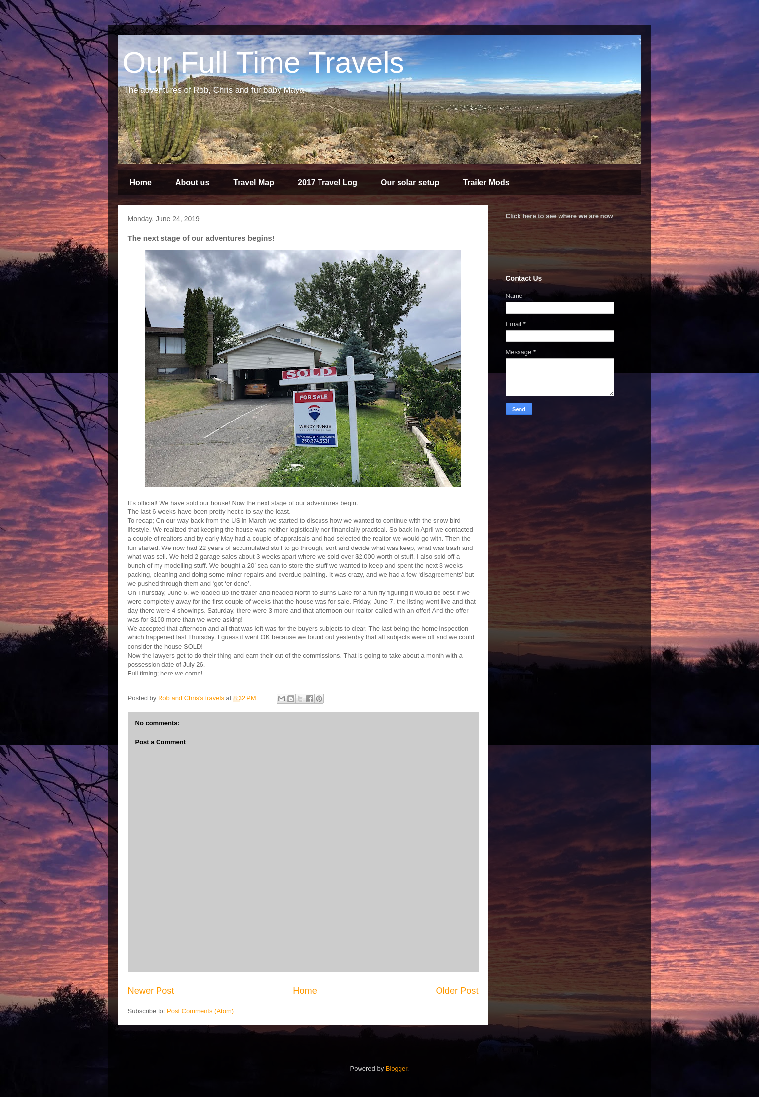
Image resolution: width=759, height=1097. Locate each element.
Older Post (457, 991)
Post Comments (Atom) (200, 1010)
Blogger (396, 1068)
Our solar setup (410, 182)
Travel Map (253, 182)
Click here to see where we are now (559, 216)
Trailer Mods (486, 182)
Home (141, 182)
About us (192, 182)
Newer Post (151, 991)
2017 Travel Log (327, 182)
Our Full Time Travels (263, 62)
